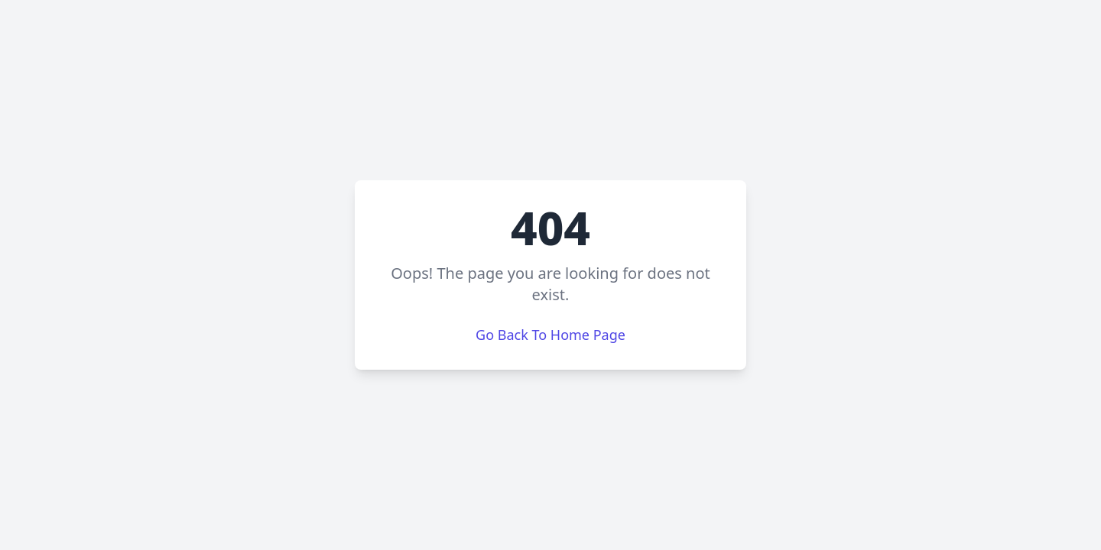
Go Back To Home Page (550, 334)
